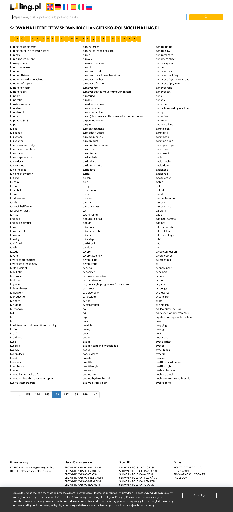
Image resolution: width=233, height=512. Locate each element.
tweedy (14, 350)
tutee (159, 214)
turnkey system (165, 63)
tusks (86, 194)
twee (13, 341)
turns (159, 96)
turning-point (164, 47)
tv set (86, 301)
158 (75, 394)
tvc (84, 309)
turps (13, 124)
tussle (13, 202)
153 (27, 394)
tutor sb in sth (91, 231)
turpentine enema (93, 120)
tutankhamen (90, 214)
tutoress (15, 235)
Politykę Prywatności (128, 497)
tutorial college (165, 235)
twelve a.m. (90, 370)
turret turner (90, 153)
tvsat (159, 321)
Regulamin (181, 471)
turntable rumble (93, 112)
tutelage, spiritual (20, 223)
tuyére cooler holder (22, 260)
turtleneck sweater (21, 173)
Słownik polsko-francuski (83, 471)
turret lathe (16, 141)
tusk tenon (89, 190)
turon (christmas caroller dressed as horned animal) (114, 116)
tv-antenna (162, 305)
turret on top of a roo (96, 145)
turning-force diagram (23, 47)
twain (13, 329)
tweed (86, 341)
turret (13, 128)
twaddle (87, 325)
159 (85, 394)
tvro (85, 321)
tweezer (160, 358)
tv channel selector (94, 276)
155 (47, 394)
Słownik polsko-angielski (83, 467)
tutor (13, 227)
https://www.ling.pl (107, 501)
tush (85, 182)
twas (86, 333)
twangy (160, 329)
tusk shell (16, 190)
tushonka (15, 186)
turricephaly (90, 157)
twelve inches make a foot (26, 374)
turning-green (91, 47)
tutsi (158, 239)
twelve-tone (163, 382)
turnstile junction (93, 104)
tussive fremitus (165, 198)
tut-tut (14, 214)
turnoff (87, 67)
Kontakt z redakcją (187, 467)
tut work (161, 210)
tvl (11, 317)
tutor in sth (89, 227)
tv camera (161, 272)
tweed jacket (163, 341)
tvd (12, 313)
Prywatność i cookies (189, 474)
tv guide (160, 284)
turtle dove (89, 161)
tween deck (17, 354)
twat (158, 333)
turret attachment (93, 128)
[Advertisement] (116, 430)
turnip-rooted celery (22, 59)
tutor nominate (165, 227)
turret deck (16, 132)
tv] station (16, 309)
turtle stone (17, 165)
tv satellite (162, 296)
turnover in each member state (101, 75)
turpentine (162, 116)
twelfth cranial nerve (168, 362)
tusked (160, 190)
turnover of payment (168, 83)
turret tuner (17, 153)
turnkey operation (94, 63)
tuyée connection (166, 251)
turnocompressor (20, 67)
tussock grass (91, 206)
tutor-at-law (163, 231)
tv (157, 264)
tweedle (15, 345)
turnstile (161, 100)
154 (37, 394)
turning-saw (163, 51)
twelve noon (90, 374)
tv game (15, 284)
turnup (159, 112)
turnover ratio (164, 87)
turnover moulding (167, 75)
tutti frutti (16, 243)
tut (84, 210)
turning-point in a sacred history (29, 51)
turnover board (92, 71)
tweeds (160, 345)
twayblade (16, 337)
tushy (86, 186)
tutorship (88, 239)
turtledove (89, 169)
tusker (14, 194)
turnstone (161, 104)
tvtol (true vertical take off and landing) (33, 325)
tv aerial (87, 268)
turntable (15, 108)
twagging (161, 325)
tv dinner (15, 280)
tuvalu (13, 247)
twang (86, 329)
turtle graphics (164, 161)
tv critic (160, 276)
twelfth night (90, 366)
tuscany (14, 182)
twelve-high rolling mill (97, 378)
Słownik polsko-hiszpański (84, 478)
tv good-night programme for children (106, 284)
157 (66, 394)
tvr (11, 321)
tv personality (91, 292)
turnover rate (91, 87)
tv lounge (161, 288)
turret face (16, 137)
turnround (89, 96)
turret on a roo (164, 141)
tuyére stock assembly (23, 264)
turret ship (89, 149)
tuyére (14, 255)
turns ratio (16, 100)
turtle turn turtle (92, 165)
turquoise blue (164, 124)
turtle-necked (18, 169)
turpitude (161, 120)
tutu (158, 243)
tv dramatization (92, 280)
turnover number (93, 79)
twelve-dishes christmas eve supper (32, 378)
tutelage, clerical (93, 219)
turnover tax (163, 91)
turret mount (90, 141)
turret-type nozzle (21, 157)
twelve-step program (22, 382)
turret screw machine (22, 149)
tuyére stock (163, 260)
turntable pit (17, 112)
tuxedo (14, 251)
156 (56, 394)
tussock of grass (20, 210)
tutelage (15, 219)
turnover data (164, 71)
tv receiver (89, 296)
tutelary (160, 223)
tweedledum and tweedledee (100, 345)
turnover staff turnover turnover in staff (107, 91)
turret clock (163, 128)
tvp (85, 317)
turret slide (162, 149)
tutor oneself (18, 231)
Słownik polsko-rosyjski (82, 485)
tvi (84, 313)
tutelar (87, 223)
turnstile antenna (20, 104)
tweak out (162, 337)
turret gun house (93, 137)
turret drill (162, 132)
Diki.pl (14, 471)
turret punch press (167, 145)
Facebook (180, 478)
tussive (87, 198)
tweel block (163, 350)
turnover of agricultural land (172, 79)
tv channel (16, 276)
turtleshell (162, 173)
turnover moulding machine (26, 79)
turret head (162, 137)
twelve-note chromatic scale (173, 378)
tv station (16, 305)
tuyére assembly (93, 255)
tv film (159, 280)
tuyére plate (90, 260)
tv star (159, 301)
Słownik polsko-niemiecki (83, 481)
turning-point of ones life (98, 51)
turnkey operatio (20, 63)
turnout (160, 67)
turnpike (15, 96)
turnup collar (17, 116)
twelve (14, 370)
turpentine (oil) (19, 120)
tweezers (15, 362)
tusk (158, 186)
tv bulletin (16, 272)
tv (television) (18, 268)
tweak (86, 337)
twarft (13, 333)
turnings (15, 55)
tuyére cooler (164, 255)
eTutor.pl (16, 467)
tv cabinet (89, 272)
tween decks (90, 354)
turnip (86, 55)
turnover (15, 71)
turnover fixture (19, 75)
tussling (87, 202)
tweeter (87, 358)
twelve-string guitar (95, 382)
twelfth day (17, 366)
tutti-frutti (89, 243)
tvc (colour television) (169, 309)
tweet (13, 358)
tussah (159, 194)
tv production (18, 296)
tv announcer (163, 268)
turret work (162, 153)
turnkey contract (165, 59)
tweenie (160, 354)
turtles (87, 173)
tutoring (15, 239)
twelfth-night (164, 366)
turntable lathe (91, 108)
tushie (159, 182)
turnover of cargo (93, 83)
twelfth (87, 362)
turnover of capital (21, 83)
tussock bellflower (21, 206)
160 (94, 394)
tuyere (87, 251)
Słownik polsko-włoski (81, 474)
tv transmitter (91, 305)
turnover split (18, 91)
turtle (159, 157)
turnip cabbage (164, 55)
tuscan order (163, 178)
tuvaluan (88, 247)
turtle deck (16, 161)
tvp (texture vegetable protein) (174, 317)
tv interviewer (18, 288)
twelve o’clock (164, 374)
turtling (14, 178)
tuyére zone (90, 264)
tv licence (89, 288)
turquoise (88, 124)
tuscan (87, 178)
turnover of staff (20, 87)
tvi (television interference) (172, 313)
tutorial (87, 235)
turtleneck (162, 169)
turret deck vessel (94, 132)
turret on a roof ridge (22, 145)
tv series (15, 301)
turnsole (88, 100)
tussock (160, 202)
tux (157, 247)
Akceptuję (199, 495)
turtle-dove (162, 165)
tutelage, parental (166, 219)
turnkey (87, 59)
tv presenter (163, 292)
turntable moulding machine (172, 108)
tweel (86, 350)
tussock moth (164, 206)
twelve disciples (165, 370)
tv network (16, 292)
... (20, 394)
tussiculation (17, 198)
